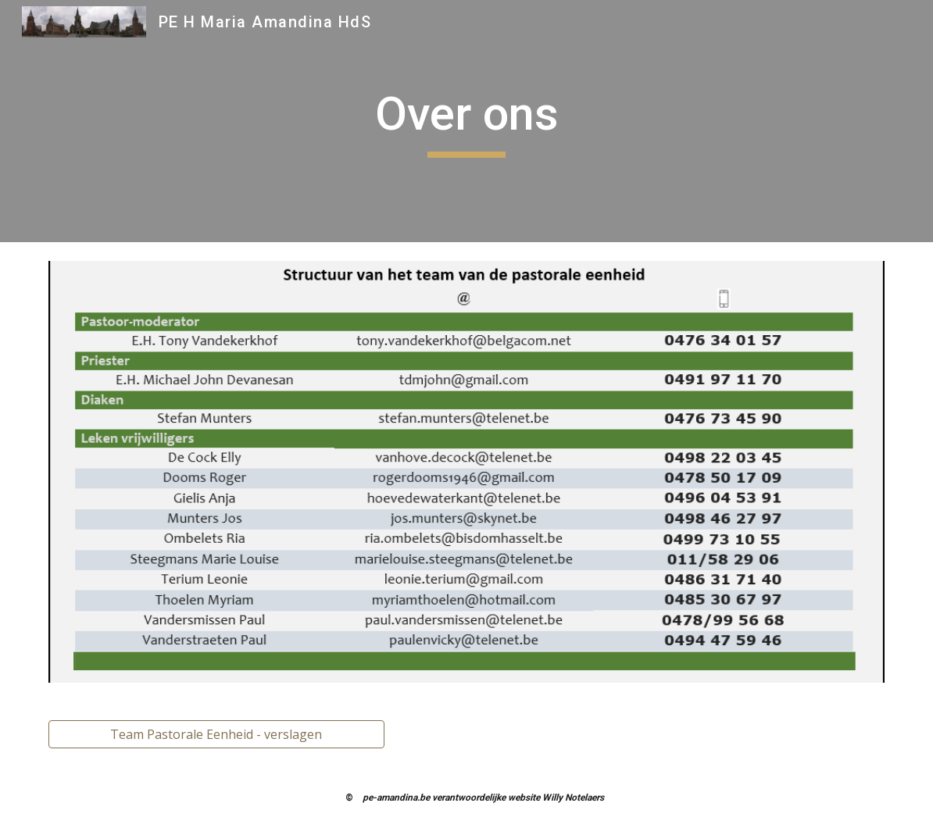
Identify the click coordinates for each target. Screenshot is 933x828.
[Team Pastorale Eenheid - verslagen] (216, 734)
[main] (466, 121)
